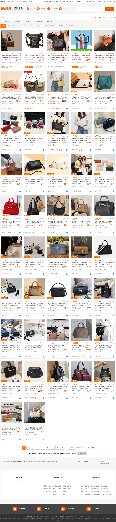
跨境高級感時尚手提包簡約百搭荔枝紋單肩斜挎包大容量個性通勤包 (34, 428)
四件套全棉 (84, 491)
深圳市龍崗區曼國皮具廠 (100, 101)
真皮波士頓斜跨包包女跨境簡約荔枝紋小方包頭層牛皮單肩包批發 (34, 180)
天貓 (40, 518)
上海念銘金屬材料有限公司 (108, 494)
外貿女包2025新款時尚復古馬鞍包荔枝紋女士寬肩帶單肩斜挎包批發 (34, 387)
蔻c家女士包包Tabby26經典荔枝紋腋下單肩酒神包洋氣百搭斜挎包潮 (34, 346)
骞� (19, 59)
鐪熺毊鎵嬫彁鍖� (29, 103)
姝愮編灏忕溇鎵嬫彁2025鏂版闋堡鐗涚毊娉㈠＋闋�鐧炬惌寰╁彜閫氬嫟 (57, 56)
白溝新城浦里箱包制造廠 (30, 432)
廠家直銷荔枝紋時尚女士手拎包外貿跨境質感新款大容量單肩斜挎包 (81, 387)
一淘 (48, 518)
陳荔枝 (65, 491)
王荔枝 (54, 491)
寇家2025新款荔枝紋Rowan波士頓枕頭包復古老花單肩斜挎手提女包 (11, 304)
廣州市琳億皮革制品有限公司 (100, 308)
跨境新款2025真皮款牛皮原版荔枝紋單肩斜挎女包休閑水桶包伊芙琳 (104, 97)
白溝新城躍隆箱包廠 (77, 225)
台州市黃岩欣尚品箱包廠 (77, 390)
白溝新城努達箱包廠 (30, 142)
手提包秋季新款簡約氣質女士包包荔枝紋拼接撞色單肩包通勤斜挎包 (34, 304)
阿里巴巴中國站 (22, 518)
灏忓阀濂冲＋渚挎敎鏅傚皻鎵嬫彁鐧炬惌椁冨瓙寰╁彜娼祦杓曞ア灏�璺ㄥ (104, 56)
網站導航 (88, 516)
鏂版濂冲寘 (12, 62)
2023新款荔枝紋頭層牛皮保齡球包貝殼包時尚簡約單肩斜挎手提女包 (81, 346)
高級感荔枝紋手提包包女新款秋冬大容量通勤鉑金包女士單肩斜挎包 (81, 222)
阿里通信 (83, 518)
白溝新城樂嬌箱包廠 (77, 101)
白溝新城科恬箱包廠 (30, 225)
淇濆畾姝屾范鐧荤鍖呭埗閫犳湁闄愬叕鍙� (100, 59)
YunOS (78, 518)
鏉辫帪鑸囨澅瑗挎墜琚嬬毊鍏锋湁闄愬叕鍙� (77, 59)
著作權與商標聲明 (48, 516)
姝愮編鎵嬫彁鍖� (62, 62)
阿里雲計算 (72, 518)
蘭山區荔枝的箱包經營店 (49, 486)
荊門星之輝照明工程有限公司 (98, 488)
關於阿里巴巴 (74, 516)
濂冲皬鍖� (35, 62)
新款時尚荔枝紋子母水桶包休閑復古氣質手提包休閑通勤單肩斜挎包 (11, 180)
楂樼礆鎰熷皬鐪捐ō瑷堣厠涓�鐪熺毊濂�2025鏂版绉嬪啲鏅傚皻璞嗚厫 (11, 56)
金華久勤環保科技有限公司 (108, 491)
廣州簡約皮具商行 (29, 349)
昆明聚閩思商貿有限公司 (97, 491)
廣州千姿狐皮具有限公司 (7, 142)
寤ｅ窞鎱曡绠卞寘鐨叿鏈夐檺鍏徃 (30, 101)
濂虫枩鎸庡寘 (28, 62)
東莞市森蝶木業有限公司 (87, 494)
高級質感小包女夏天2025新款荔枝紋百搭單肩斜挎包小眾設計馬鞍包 (81, 139)
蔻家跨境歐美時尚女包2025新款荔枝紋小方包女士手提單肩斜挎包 (11, 428)
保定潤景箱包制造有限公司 (100, 225)
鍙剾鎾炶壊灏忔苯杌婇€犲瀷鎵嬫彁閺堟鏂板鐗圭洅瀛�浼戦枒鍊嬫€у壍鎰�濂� (11, 98)
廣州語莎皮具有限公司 (77, 308)
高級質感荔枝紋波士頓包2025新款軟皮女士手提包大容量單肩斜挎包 (104, 139)
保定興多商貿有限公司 (30, 266)
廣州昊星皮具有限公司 (53, 101)
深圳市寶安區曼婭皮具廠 (77, 349)
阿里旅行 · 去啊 (55, 518)
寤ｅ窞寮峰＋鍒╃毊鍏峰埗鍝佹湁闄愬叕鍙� (7, 59)
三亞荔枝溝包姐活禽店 (48, 491)
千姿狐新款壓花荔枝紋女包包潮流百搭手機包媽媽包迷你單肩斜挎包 (81, 180)
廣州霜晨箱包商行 (6, 432)
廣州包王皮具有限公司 (7, 266)
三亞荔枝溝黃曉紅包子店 (69, 486)
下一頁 (71, 447)
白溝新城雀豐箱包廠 (30, 308)
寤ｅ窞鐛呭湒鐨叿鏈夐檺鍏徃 (53, 59)
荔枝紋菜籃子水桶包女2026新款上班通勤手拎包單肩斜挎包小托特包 (34, 263)
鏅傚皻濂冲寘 (5, 62)
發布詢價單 (103, 461)
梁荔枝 (65, 494)
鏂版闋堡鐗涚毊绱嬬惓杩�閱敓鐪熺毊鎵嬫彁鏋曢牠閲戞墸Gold (34, 98)
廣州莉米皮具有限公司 (77, 266)
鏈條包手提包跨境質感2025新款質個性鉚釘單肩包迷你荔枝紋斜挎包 (34, 139)
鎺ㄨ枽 (19, 57)
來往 (99, 518)
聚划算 (44, 518)
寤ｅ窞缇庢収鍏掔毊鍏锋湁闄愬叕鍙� (7, 101)
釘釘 (103, 518)
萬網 (88, 518)
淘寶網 (36, 518)
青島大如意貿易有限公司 (100, 349)
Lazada (58, 520)
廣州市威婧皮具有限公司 (30, 390)
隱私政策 (68, 516)
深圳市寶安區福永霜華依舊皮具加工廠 (100, 266)
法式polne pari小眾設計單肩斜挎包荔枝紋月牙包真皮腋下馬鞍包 (57, 222)
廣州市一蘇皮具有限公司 (53, 308)
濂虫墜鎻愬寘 (5, 103)
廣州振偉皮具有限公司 (7, 349)
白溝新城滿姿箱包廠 (7, 390)
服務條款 (62, 516)
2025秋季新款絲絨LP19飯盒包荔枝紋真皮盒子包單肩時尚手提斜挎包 (57, 263)
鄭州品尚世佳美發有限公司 (98, 486)
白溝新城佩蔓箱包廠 (53, 349)
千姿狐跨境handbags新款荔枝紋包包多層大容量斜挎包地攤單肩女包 (11, 139)
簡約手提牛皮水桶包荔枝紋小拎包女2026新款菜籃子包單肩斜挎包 (104, 387)
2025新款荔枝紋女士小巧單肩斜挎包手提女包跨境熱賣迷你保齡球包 (57, 97)
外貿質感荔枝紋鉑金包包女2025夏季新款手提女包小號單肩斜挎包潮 (104, 222)
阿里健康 (107, 518)
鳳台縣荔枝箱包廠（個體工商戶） (71, 488)
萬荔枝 (54, 494)
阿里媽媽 (62, 518)
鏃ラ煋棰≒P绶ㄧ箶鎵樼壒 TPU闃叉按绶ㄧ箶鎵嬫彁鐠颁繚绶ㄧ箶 (81, 56)
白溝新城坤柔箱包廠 (30, 184)
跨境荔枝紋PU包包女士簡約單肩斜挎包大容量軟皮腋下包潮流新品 (34, 222)
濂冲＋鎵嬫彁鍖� (99, 62)
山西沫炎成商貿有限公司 (97, 494)
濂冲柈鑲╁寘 (12, 103)
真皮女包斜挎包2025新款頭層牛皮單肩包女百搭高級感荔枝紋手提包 (57, 139)
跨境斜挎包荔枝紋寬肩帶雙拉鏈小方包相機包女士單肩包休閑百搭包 (11, 346)
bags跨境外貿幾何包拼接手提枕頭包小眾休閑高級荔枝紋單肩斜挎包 (57, 304)
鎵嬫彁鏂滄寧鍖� (85, 62)
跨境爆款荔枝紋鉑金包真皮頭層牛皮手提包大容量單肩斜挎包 (11, 222)
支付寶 (95, 518)
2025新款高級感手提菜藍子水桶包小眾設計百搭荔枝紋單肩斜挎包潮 (104, 304)
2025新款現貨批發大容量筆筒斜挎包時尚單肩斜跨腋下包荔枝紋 (104, 180)
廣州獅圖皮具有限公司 (53, 142)
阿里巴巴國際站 (12, 518)
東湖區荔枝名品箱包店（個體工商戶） (63, 486)
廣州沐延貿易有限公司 (100, 142)
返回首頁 (74, 453)
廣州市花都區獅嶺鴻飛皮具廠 (53, 225)
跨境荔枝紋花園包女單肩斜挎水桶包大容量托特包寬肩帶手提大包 (104, 263)
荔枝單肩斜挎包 (87, 461)
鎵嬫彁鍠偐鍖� (76, 62)
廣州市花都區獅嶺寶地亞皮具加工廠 (53, 266)
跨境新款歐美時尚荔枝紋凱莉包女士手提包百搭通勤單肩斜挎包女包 (11, 387)
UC (91, 518)
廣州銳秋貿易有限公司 (7, 225)
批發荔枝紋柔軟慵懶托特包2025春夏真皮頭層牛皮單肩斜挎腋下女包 (11, 263)
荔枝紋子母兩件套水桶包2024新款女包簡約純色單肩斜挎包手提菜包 (57, 387)
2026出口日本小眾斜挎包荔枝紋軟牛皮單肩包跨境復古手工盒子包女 (104, 346)
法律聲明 (56, 516)
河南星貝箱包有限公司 (100, 390)
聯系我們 (82, 516)
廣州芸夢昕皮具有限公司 (7, 308)
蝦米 (67, 518)
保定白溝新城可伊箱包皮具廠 (53, 184)
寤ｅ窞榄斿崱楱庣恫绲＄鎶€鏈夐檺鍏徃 (30, 59)
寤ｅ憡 (66, 57)
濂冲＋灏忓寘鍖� (109, 62)
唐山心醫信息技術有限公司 (88, 486)
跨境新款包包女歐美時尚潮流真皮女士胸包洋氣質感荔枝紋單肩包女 (57, 180)
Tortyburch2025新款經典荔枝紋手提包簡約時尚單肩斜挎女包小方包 (81, 304)
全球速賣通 (30, 518)
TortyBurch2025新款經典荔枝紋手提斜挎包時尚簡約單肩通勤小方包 (81, 263)
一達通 (113, 518)
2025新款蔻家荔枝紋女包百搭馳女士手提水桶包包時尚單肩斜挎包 (57, 346)
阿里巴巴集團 (3, 518)
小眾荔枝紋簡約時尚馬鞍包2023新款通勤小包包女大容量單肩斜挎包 (81, 97)
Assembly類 (84, 488)
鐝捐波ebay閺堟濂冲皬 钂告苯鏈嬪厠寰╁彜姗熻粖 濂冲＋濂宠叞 (34, 56)
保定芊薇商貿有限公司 (53, 390)
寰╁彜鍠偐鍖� (52, 62)
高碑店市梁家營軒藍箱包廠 (7, 184)
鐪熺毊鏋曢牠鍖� (39, 103)
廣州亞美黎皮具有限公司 (100, 184)
